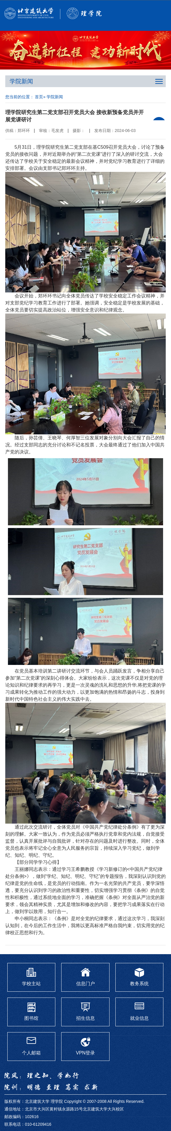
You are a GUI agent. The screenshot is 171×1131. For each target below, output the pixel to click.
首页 (39, 96)
